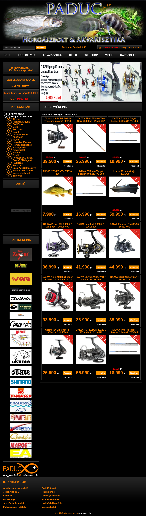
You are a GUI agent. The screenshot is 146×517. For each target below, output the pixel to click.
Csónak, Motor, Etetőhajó (21, 135)
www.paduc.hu (84, 513)
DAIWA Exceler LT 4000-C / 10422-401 (124, 225)
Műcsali (17, 152)
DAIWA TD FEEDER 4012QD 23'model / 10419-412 (91, 331)
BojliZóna (18, 124)
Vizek (109, 55)
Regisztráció (79, 47)
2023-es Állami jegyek (21, 80)
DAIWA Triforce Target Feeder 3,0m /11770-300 (91, 172)
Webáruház (47, 114)
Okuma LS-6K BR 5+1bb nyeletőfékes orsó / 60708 (58, 119)
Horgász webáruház (21, 116)
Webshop (91, 55)
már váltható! (21, 86)
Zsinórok (17, 176)
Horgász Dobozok (22, 145)
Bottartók (18, 129)
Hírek (73, 55)
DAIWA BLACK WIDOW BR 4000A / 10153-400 (91, 278)
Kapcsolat (128, 55)
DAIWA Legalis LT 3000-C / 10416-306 (91, 225)
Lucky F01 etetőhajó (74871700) (124, 172)
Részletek (68, 166)
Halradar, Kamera (22, 142)
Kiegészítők (19, 150)
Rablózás (18, 163)
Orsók (16, 155)
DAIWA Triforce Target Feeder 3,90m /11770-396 (124, 119)
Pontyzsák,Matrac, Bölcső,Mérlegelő (23, 159)
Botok (16, 127)
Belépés (66, 47)
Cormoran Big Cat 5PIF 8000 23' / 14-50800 (57, 331)
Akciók (16, 119)
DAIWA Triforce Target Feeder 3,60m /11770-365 (124, 331)
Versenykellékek (21, 173)
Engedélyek (26, 55)
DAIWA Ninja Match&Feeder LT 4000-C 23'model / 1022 (58, 278)
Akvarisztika (52, 55)
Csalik (16, 132)
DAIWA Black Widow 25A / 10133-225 (124, 278)
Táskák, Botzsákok (23, 170)
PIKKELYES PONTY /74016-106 (57, 172)
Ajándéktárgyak (21, 122)
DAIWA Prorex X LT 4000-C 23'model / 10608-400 (57, 225)
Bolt (7, 55)
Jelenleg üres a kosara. (121, 47)
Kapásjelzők (19, 147)
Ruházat (17, 165)
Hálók (16, 140)
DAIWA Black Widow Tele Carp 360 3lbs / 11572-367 (91, 119)
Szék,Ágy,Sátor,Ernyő (24, 168)
